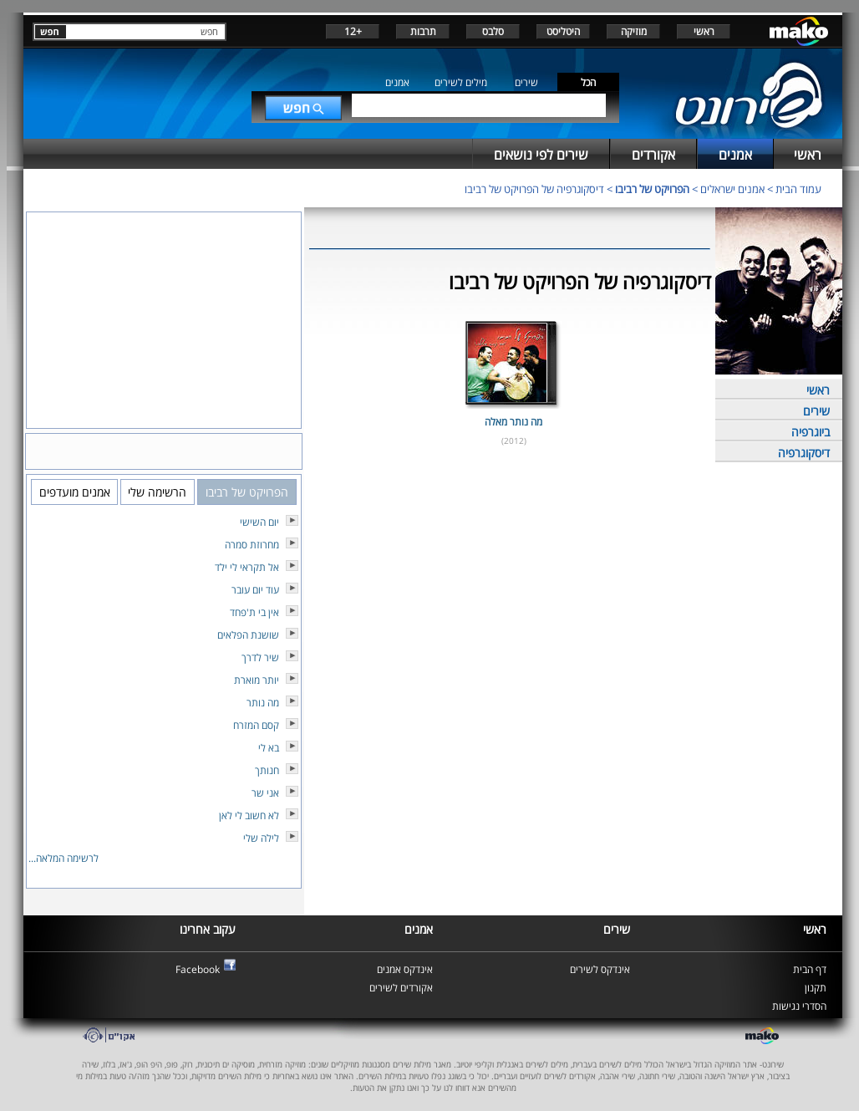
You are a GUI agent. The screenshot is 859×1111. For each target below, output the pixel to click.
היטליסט (563, 31)
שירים (526, 82)
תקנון (815, 988)
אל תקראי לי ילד (247, 567)
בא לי (268, 748)
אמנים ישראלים (732, 188)
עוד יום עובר (255, 590)
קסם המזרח (256, 725)
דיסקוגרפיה (804, 453)
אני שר (265, 793)
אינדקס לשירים (600, 969)
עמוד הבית (798, 188)
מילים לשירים (461, 82)
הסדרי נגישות (799, 1006)
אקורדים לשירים (401, 988)
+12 (353, 31)
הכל (588, 82)
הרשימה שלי (157, 492)
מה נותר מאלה (513, 422)
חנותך (267, 770)
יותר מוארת (256, 680)
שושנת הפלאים (248, 635)
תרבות (423, 31)
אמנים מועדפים (74, 492)
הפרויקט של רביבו (652, 188)
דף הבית (809, 969)
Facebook (197, 969)
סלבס (493, 31)
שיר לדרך (260, 657)
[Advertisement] (509, 509)
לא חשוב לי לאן (249, 815)
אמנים (397, 82)
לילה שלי (261, 838)
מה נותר (263, 703)
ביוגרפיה (810, 432)
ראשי (704, 31)
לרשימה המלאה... (63, 858)
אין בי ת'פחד (254, 612)
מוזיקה (634, 31)
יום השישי (259, 522)
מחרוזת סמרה (252, 545)
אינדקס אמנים (405, 969)
